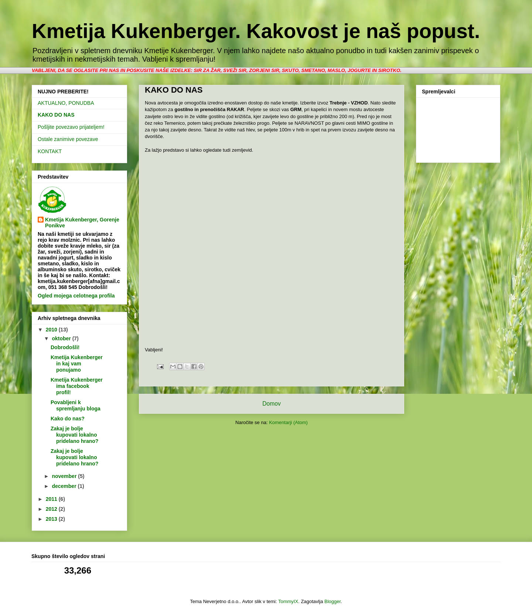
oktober (62, 338)
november (65, 476)
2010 (52, 330)
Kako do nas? (68, 418)
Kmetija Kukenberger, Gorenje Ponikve (82, 222)
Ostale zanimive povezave (68, 139)
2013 (52, 519)
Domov (271, 403)
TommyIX (288, 601)
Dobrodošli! (65, 347)
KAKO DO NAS (56, 115)
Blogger (332, 601)
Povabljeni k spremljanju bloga (75, 405)
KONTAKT (50, 151)
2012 (52, 509)
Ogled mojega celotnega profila (76, 296)
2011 (52, 499)
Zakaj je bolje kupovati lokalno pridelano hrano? (74, 435)
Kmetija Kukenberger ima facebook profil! (77, 386)
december (65, 486)
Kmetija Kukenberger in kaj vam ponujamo (77, 363)
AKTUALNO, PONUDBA (66, 103)
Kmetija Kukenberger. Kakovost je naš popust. (256, 31)
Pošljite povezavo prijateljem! (71, 127)
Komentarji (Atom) (288, 422)
